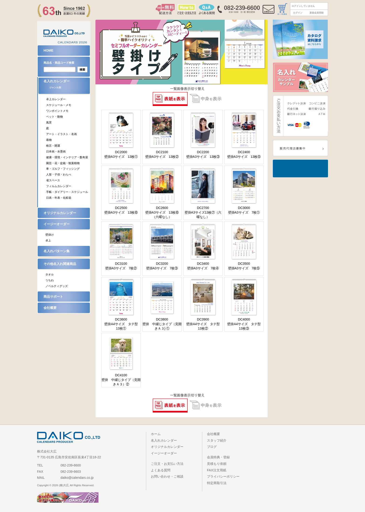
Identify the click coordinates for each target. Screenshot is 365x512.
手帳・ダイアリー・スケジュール (67, 192)
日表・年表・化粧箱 (58, 197)
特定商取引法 (216, 483)
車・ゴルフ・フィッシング (63, 168)
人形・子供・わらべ (58, 174)
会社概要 (50, 308)
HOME (48, 50)
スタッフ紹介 (216, 440)
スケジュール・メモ (58, 105)
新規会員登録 (317, 12)
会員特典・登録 (218, 457)
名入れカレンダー (67, 85)
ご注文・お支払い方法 (167, 464)
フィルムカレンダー (58, 186)
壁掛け (49, 234)
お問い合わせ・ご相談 (167, 476)
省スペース (53, 180)
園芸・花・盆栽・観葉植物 (63, 163)
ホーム (156, 434)
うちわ (49, 280)
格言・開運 (53, 145)
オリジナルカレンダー (60, 213)
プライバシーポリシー (223, 476)
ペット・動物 (54, 116)
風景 (49, 122)
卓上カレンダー (56, 99)
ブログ (212, 447)
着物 (49, 140)
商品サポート (53, 296)
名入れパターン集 (57, 251)
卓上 (48, 240)
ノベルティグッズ (56, 286)
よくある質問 (160, 470)
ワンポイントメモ (57, 110)
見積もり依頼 (216, 464)
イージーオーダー (57, 224)
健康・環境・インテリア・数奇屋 (67, 157)
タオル (49, 274)
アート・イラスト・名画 (61, 134)
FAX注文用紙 (216, 470)
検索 (82, 69)
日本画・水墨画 (56, 151)
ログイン (297, 12)
